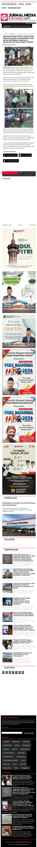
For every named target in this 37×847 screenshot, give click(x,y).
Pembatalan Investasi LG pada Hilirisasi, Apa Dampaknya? (22, 654)
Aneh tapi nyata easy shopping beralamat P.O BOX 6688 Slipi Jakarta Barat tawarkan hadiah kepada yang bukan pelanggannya (24, 558)
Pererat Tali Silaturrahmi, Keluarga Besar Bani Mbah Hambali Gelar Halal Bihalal (23, 614)
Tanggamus (24, 768)
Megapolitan (7, 768)
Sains (16, 768)
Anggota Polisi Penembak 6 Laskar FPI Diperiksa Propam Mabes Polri (23, 828)
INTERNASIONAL (8, 753)
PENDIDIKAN (25, 749)
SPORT (14, 749)
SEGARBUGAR (8, 756)
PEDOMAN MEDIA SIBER (14, 8)
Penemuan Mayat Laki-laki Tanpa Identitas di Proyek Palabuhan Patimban (22, 816)
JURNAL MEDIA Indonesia (23, 842)
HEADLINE (26, 745)
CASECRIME (7, 745)
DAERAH (6, 741)
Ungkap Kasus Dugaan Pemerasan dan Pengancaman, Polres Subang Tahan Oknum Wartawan (21, 601)
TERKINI (6, 749)
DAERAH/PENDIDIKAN (10, 760)
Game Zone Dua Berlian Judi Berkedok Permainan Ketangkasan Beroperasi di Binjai (24, 586)
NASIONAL (16, 741)
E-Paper (4, 8)
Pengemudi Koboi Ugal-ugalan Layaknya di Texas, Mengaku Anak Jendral (23, 641)
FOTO (15, 764)
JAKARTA (26, 741)
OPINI (23, 760)
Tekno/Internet (21, 756)
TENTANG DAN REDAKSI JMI (9, 4)
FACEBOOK (28, 4)
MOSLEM (6, 764)
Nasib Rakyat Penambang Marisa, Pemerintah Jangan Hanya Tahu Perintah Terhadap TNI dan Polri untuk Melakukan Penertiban (24, 572)
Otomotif (22, 764)
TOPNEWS (21, 4)
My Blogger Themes (23, 844)
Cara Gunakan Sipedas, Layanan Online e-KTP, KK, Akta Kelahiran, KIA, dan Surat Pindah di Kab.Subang (24, 628)
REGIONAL (21, 753)
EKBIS (17, 745)
